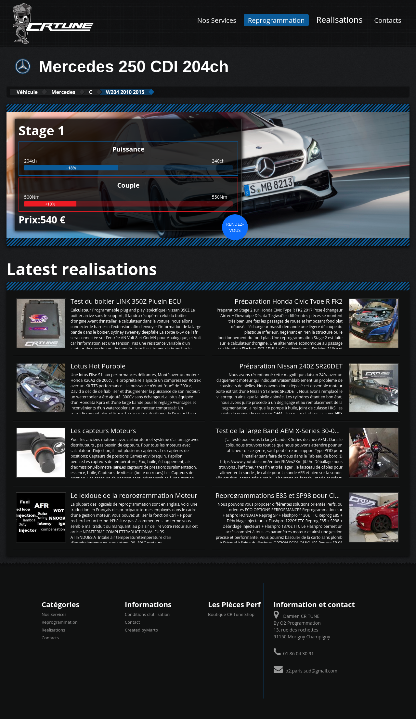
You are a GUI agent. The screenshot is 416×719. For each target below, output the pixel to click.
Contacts (387, 20)
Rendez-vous (235, 226)
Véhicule (31, 92)
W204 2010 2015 (153, 92)
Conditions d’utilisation (147, 614)
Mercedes (76, 92)
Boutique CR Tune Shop (231, 614)
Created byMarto (141, 629)
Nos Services (216, 20)
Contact (132, 622)
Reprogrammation (276, 20)
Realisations (339, 19)
